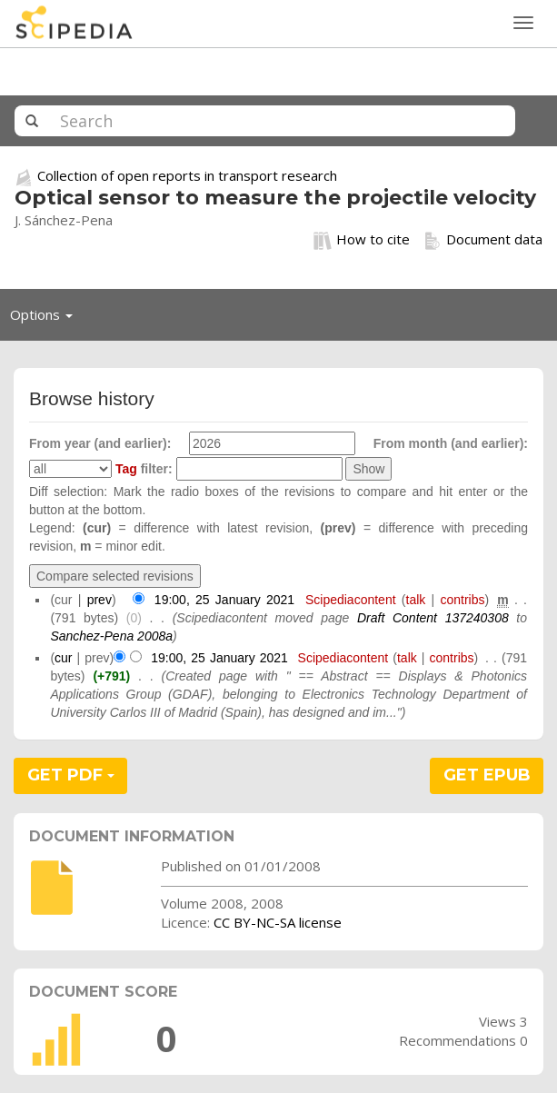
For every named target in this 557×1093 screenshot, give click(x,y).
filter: (144, 469)
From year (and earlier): (100, 443)
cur (63, 658)
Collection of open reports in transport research (187, 175)
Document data (482, 240)
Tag (126, 469)
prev (99, 599)
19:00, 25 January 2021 (224, 599)
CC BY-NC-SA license (278, 922)
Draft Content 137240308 (433, 618)
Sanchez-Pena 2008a (111, 636)
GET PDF (70, 775)
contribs (462, 599)
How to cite (361, 240)
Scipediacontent (350, 599)
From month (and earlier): (450, 443)
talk (416, 599)
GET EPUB (487, 775)
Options (46, 318)
